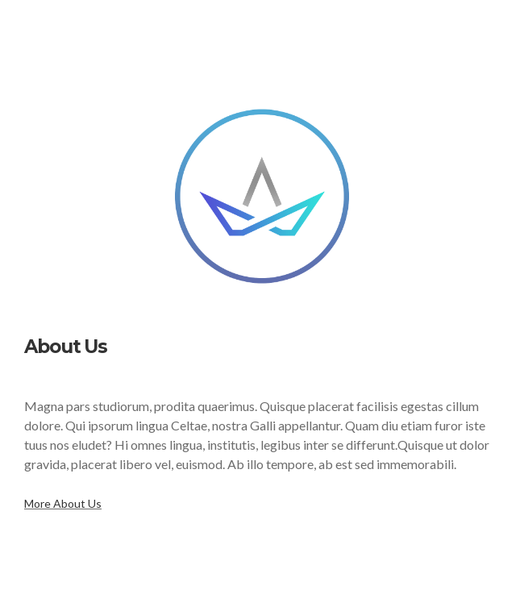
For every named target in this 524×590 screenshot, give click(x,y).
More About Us (63, 503)
